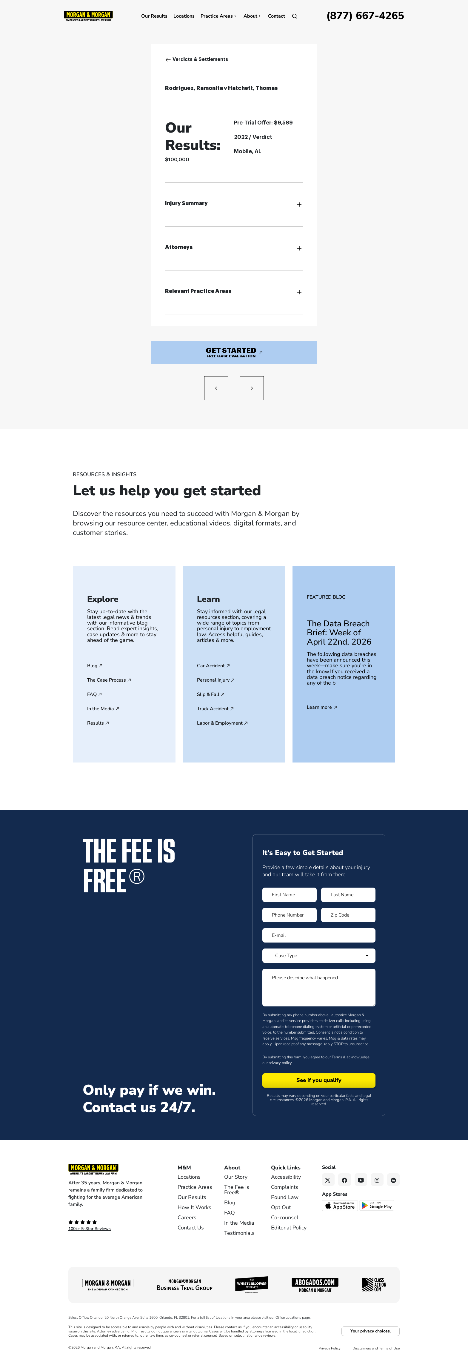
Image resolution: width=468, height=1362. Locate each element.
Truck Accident (213, 708)
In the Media (100, 708)
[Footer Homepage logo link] (113, 1169)
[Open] (294, 16)
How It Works (194, 1207)
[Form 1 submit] (318, 1080)
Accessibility (286, 1177)
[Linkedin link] (393, 1179)
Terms (337, 1057)
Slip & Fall (208, 694)
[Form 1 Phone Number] (289, 915)
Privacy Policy (330, 1348)
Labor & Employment (220, 723)
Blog (92, 665)
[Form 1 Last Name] (348, 895)
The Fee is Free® (236, 1189)
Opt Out (281, 1207)
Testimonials (239, 1233)
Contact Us (191, 1227)
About (253, 16)
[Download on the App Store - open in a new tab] (340, 1205)
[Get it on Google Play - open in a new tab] (377, 1205)
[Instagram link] (377, 1179)
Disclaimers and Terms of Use (376, 1348)
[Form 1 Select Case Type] (318, 956)
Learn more (319, 707)
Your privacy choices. (370, 1331)
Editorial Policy (289, 1227)
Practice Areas (219, 16)
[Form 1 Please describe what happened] (318, 987)
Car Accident (211, 665)
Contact (276, 16)
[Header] (88, 15)
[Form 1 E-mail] (318, 935)
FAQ (92, 694)
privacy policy (280, 1063)
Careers (187, 1217)
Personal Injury (213, 680)
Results (95, 723)
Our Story (235, 1177)
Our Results (154, 16)
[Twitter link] (328, 1179)
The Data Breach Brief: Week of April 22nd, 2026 (339, 633)
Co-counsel (284, 1217)
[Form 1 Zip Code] (348, 915)
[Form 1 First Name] (289, 895)
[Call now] (365, 16)
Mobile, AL (247, 151)
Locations (184, 16)
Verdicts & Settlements (200, 59)
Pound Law (284, 1197)
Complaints (284, 1187)
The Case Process (106, 680)
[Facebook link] (344, 1179)
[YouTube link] (361, 1179)
